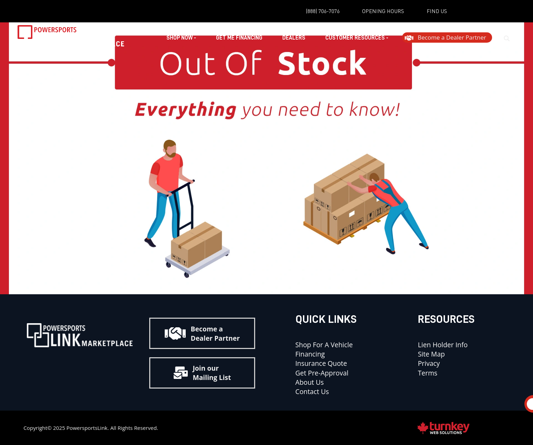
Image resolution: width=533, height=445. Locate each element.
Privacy (429, 363)
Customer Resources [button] (355, 38)
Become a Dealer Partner (202, 333)
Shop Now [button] (180, 38)
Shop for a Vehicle (324, 344)
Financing (310, 354)
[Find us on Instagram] (507, 12)
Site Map (431, 354)
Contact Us (312, 391)
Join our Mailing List (202, 372)
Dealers (292, 38)
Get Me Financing (238, 38)
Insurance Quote (322, 363)
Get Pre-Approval (321, 373)
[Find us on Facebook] (487, 12)
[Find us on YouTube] (467, 12)
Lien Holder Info (443, 344)
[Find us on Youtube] (87, 361)
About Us (309, 382)
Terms (427, 373)
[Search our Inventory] (509, 38)
